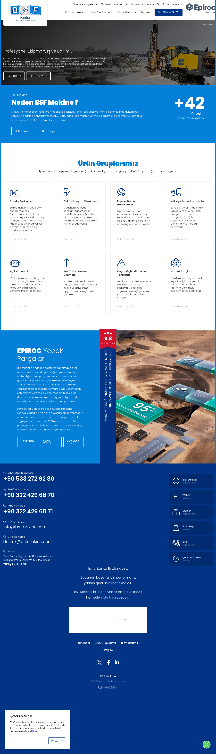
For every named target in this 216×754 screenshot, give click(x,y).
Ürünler (14, 76)
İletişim (145, 12)
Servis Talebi (49, 442)
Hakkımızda (24, 131)
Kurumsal (77, 12)
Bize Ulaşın (51, 131)
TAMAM (57, 740)
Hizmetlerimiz (125, 12)
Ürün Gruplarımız (100, 12)
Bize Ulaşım (38, 76)
